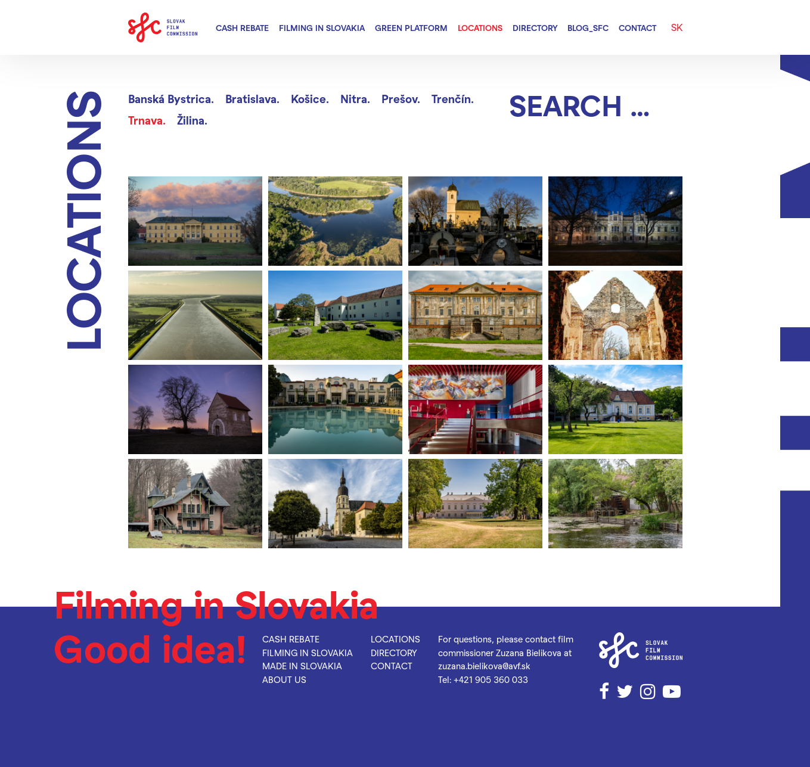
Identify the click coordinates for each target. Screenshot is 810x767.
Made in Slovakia (302, 665)
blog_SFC (588, 28)
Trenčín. (453, 98)
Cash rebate (242, 28)
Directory (535, 28)
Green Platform (411, 28)
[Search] (596, 105)
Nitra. (355, 98)
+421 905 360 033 (491, 679)
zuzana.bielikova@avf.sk (484, 665)
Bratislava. (252, 98)
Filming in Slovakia (322, 28)
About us (284, 679)
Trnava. (147, 120)
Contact (637, 28)
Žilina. (192, 120)
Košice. (310, 98)
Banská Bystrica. (171, 98)
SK (676, 27)
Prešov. (400, 98)
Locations (480, 28)
